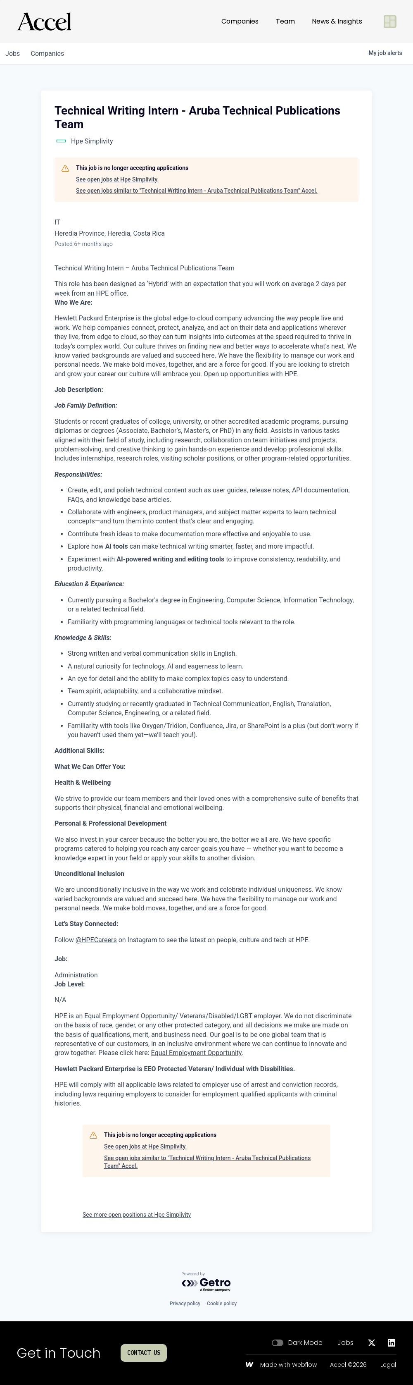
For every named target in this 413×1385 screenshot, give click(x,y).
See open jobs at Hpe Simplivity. (117, 179)
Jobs (345, 1343)
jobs (14, 53)
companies (51, 53)
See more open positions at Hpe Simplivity (137, 1214)
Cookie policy (222, 1303)
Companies (240, 21)
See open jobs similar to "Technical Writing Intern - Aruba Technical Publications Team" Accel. (197, 190)
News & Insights (337, 21)
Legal (388, 1365)
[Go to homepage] (44, 21)
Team (285, 21)
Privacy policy (185, 1303)
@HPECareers (96, 940)
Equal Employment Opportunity (196, 1053)
